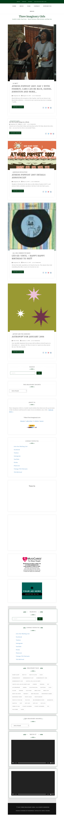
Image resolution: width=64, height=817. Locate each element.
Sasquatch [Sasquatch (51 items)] (50, 700)
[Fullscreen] (53, 763)
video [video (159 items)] (22, 709)
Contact (37, 6)
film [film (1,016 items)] (50, 687)
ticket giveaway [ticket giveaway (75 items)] (27, 706)
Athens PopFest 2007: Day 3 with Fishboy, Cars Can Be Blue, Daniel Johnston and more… (32, 89)
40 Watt (15, 83)
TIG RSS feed (18, 472)
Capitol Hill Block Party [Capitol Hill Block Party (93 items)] (33, 681)
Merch (32, 11)
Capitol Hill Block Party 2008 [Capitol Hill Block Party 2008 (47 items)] (21, 684)
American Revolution (20, 172)
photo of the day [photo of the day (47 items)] (17, 700)
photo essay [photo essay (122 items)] (28, 696)
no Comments (36, 95)
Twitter (16, 453)
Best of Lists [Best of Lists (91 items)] (33, 674)
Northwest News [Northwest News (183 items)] (17, 696)
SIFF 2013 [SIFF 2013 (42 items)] (43, 703)
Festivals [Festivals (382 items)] (43, 687)
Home (14, 6)
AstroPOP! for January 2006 (28, 336)
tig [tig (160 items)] (48, 706)
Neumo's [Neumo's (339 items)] (26, 693)
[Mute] (51, 763)
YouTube (16, 459)
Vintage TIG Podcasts (21, 469)
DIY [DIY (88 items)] (48, 684)
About (18, 1)
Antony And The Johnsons (21, 334)
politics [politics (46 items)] (27, 700)
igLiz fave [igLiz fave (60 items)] (29, 690)
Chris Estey (16, 340)
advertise (29, 421)
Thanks (30, 1)
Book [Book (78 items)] (41, 674)
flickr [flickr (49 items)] (14, 690)
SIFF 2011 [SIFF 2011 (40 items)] (35, 703)
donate (22, 421)
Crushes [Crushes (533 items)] (42, 684)
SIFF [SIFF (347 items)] (21, 703)
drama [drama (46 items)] (25, 687)
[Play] (13, 763)
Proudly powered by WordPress (25, 810)
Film (28, 6)
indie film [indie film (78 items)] (37, 690)
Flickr (16, 462)
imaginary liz (16, 95)
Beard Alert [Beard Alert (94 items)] (15, 674)
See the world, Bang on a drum (19, 122)
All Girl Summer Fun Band (21, 253)
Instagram (17, 456)
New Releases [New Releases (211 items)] (35, 693)
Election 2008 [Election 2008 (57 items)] (33, 687)
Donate (24, 1)
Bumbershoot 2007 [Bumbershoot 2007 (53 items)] (28, 677)
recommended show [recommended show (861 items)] (38, 700)
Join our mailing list (40, 1)
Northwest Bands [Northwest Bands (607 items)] (47, 693)
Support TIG (47, 6)
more (42, 421)
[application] (33, 752)
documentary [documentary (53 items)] (16, 687)
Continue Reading (18, 106)
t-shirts (36, 421)
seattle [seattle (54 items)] (14, 703)
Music (22, 6)
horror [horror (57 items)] (21, 690)
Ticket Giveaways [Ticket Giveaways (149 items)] (39, 706)
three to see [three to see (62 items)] (16, 706)
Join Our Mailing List (21, 446)
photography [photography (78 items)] (38, 696)
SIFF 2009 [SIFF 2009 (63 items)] (27, 703)
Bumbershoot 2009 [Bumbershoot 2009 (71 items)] (17, 681)
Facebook (17, 449)
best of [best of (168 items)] (24, 674)
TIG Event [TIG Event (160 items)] (15, 709)
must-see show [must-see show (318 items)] (16, 693)
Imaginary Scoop (14, 121)
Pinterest (17, 465)
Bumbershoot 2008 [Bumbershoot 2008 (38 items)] (41, 677)
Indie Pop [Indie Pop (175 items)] (46, 690)
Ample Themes (46, 810)
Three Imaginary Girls (32, 16)
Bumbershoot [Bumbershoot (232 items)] (16, 677)
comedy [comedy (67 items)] (35, 684)
